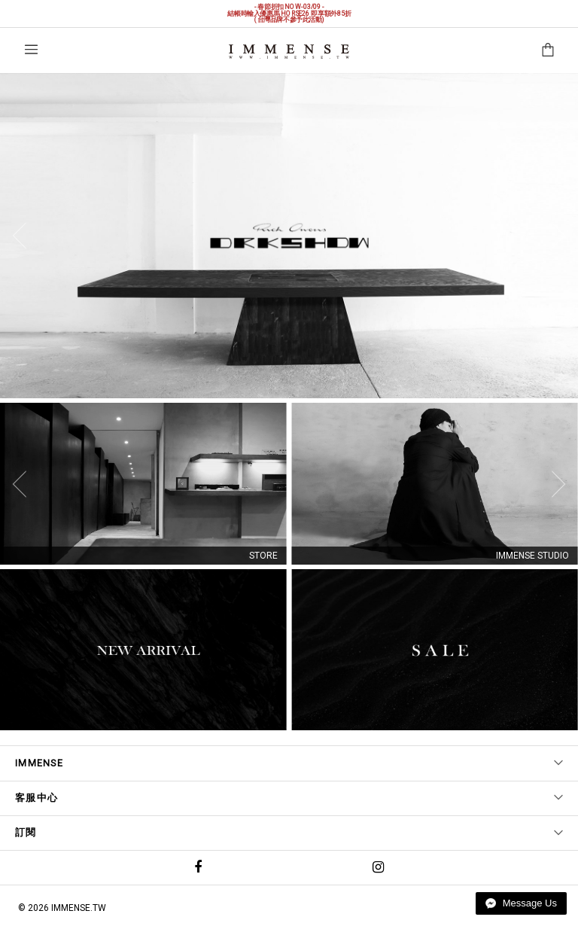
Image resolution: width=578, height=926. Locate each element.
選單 (31, 49)
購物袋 (548, 49)
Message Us (521, 903)
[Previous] (23, 235)
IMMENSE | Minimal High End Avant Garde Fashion (289, 51)
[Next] (554, 235)
